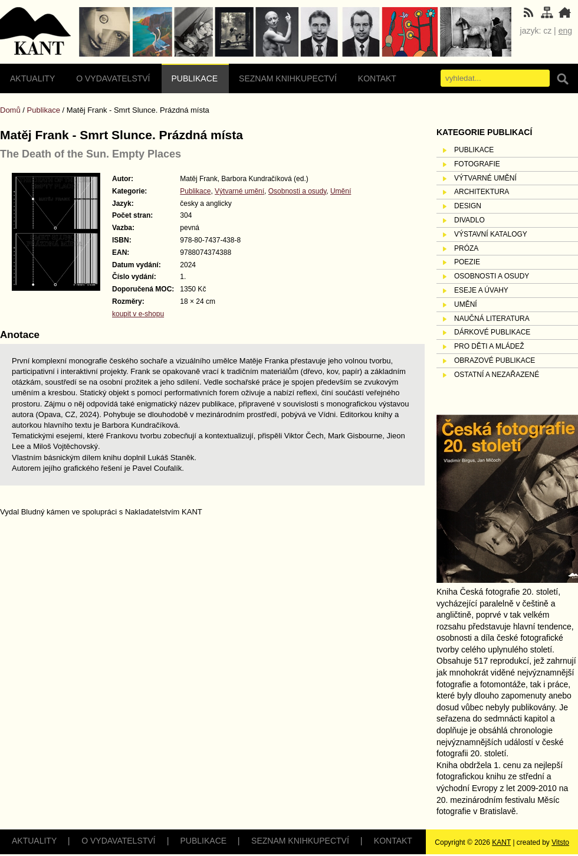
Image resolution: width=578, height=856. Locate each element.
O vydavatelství (113, 78)
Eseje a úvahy (481, 290)
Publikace (195, 78)
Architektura (481, 192)
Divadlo (469, 220)
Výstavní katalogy (490, 234)
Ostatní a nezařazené (496, 374)
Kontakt (377, 78)
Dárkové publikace (492, 332)
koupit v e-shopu (138, 314)
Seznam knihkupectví (288, 78)
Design (467, 206)
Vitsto (560, 842)
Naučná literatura (492, 318)
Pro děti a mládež (489, 346)
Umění (340, 191)
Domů (10, 110)
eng (565, 30)
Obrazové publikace (494, 360)
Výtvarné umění (239, 191)
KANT (501, 842)
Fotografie (477, 164)
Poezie (467, 262)
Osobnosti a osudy (297, 191)
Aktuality (32, 78)
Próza (466, 248)
